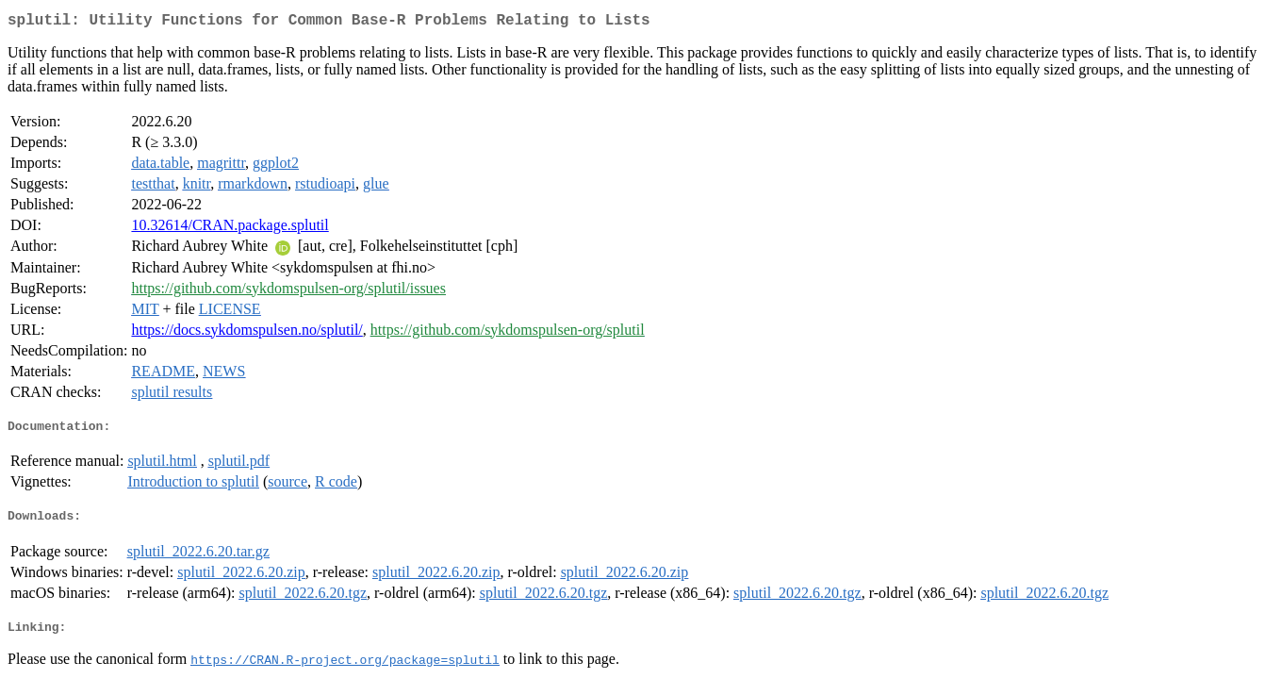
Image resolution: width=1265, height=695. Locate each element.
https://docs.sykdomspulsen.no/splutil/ (246, 333)
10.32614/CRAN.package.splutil (229, 229)
